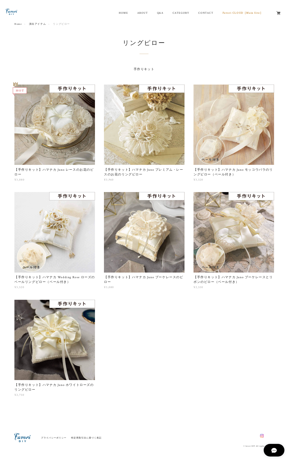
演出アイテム (37, 24)
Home (18, 24)
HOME (123, 13)
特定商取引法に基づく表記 (86, 437)
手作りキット (144, 69)
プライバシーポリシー (53, 437)
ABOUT (142, 13)
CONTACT (205, 13)
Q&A (160, 13)
